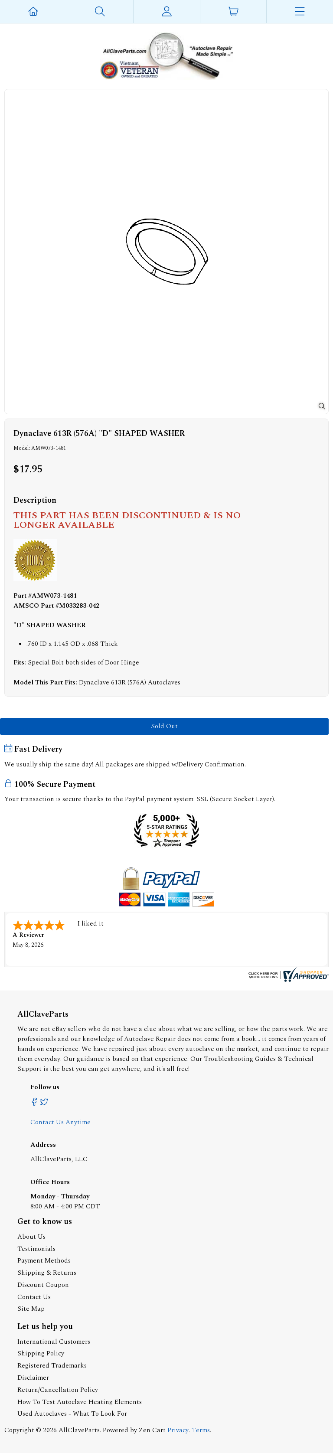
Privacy (178, 1430)
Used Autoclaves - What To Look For (72, 1414)
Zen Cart (152, 1430)
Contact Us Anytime (60, 1122)
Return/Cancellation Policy (57, 1390)
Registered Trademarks (52, 1366)
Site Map (31, 1309)
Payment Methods (44, 1261)
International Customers (53, 1342)
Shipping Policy (40, 1353)
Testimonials (36, 1249)
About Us (31, 1237)
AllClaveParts (79, 1430)
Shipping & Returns (46, 1273)
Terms (201, 1430)
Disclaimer (33, 1378)
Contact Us (34, 1297)
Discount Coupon (43, 1285)
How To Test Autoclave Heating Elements (79, 1402)
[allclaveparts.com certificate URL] (287, 980)
